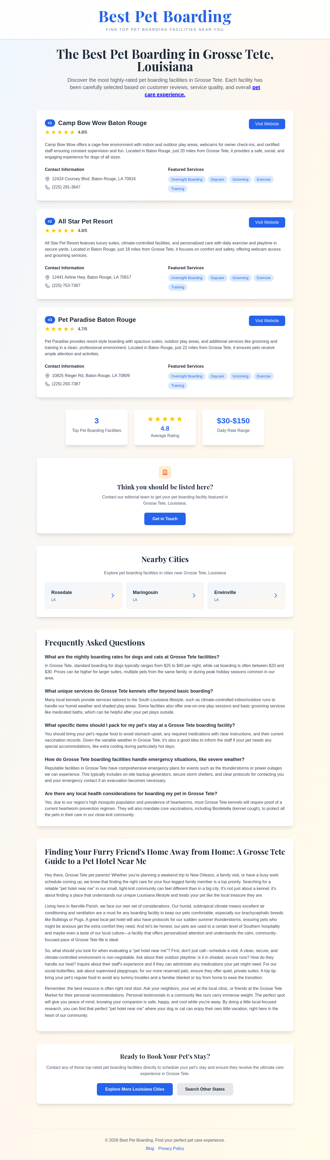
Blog (150, 1148)
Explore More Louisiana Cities (134, 1089)
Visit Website (267, 124)
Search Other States (205, 1089)
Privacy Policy (171, 1148)
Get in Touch (165, 519)
